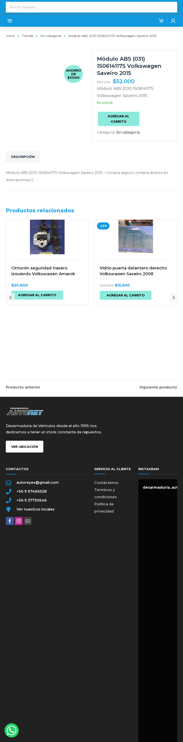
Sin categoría (50, 36)
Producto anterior (23, 386)
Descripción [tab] (23, 157)
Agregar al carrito (118, 119)
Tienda (27, 36)
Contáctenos (106, 490)
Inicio (10, 36)
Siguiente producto (158, 386)
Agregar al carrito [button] (37, 343)
